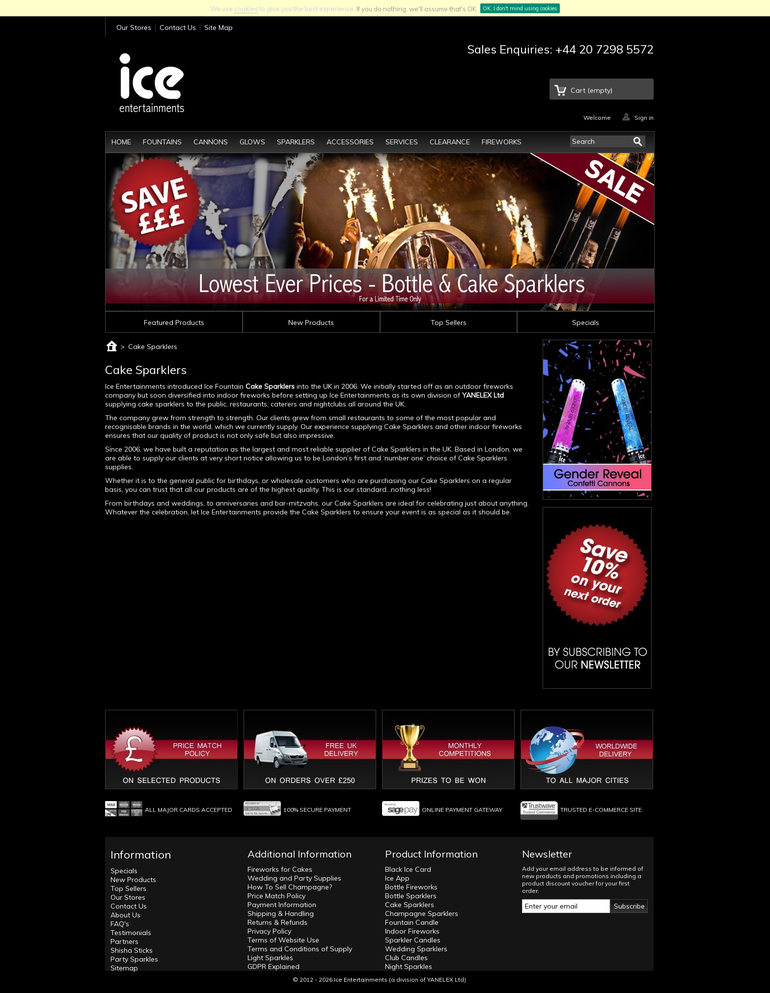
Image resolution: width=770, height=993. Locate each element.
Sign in (644, 117)
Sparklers (296, 141)
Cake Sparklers (270, 386)
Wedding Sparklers (416, 948)
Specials (585, 322)
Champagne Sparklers (421, 913)
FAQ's (119, 923)
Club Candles (406, 957)
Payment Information (282, 904)
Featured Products (174, 322)
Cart (591, 90)
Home (121, 141)
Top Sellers (449, 322)
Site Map (218, 27)
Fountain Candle (412, 922)
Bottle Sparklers (411, 895)
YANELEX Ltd (445, 979)
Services (401, 141)
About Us (125, 915)
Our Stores (133, 27)
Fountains (162, 141)
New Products (311, 322)
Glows (252, 141)
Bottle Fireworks (411, 887)
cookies (246, 9)
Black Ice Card (408, 869)
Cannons (210, 141)
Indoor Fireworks (412, 931)
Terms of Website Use (283, 940)
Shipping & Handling (281, 913)
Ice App (397, 878)
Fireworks (502, 141)
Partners (124, 941)
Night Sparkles (408, 966)
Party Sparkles (134, 959)
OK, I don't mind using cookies (520, 8)
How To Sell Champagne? (290, 887)
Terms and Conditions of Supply (300, 948)
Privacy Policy (269, 931)
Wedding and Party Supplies (294, 878)
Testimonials (130, 932)
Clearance (450, 141)
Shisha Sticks (131, 950)
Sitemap (124, 968)
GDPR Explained (274, 966)
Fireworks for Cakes (280, 869)
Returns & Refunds (277, 922)
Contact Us (178, 27)
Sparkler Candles (412, 940)
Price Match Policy (276, 895)
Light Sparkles (270, 957)
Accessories (350, 141)
